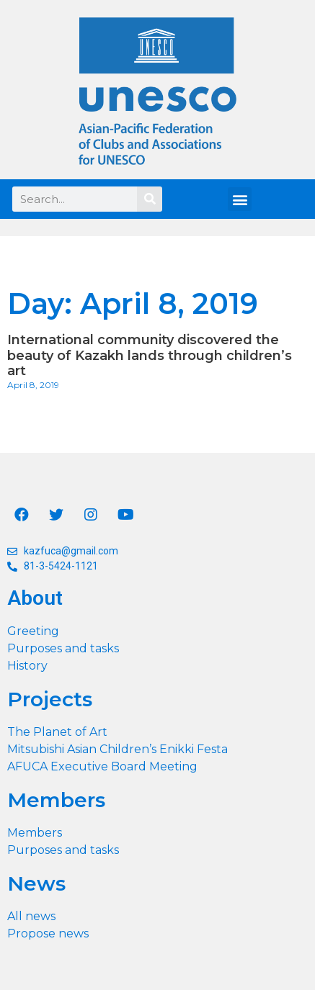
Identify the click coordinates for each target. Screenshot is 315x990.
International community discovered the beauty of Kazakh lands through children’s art (149, 355)
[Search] (149, 199)
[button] (240, 199)
